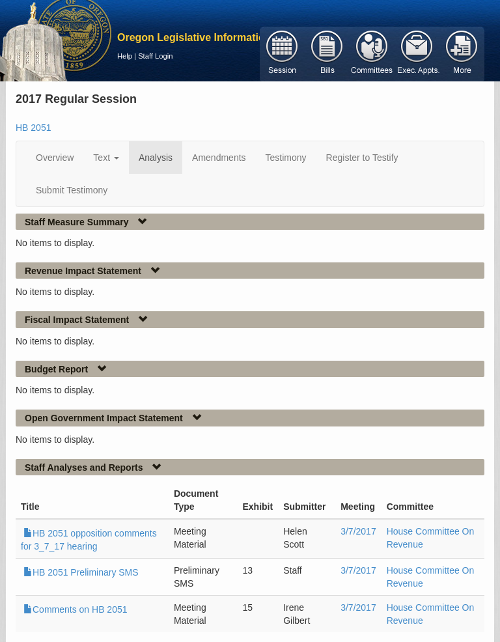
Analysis (156, 157)
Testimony (286, 157)
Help (124, 56)
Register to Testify (362, 157)
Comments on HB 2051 (75, 609)
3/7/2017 (358, 531)
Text (106, 157)
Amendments (218, 157)
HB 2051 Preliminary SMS (81, 572)
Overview (55, 157)
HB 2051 (33, 127)
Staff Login (155, 56)
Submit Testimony (71, 190)
